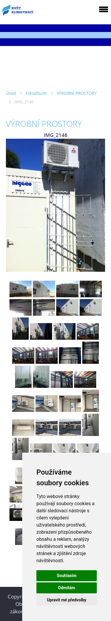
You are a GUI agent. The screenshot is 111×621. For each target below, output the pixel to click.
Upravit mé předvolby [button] (66, 600)
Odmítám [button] (66, 587)
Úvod (11, 93)
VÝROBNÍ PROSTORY (77, 93)
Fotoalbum (36, 93)
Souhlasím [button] (67, 575)
